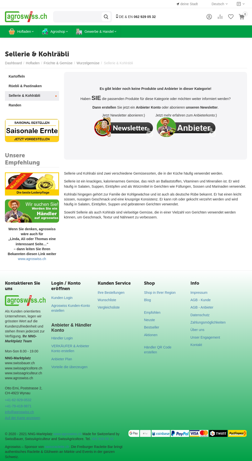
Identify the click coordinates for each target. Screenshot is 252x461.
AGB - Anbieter (201, 307)
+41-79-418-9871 (18, 406)
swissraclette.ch (57, 447)
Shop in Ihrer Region (159, 293)
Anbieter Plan (61, 359)
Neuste (149, 320)
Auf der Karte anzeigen (22, 418)
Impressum (198, 293)
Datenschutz (200, 315)
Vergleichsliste (109, 307)
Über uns (197, 330)
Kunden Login (61, 298)
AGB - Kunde (200, 300)
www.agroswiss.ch (32, 259)
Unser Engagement (205, 337)
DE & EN (135, 17)
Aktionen (150, 335)
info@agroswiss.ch (19, 412)
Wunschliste (107, 300)
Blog (147, 300)
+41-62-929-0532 (18, 400)
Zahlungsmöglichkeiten (208, 322)
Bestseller (151, 327)
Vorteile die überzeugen (69, 367)
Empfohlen (152, 312)
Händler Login (62, 338)
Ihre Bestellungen (111, 293)
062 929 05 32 (103, 439)
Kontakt (196, 345)
